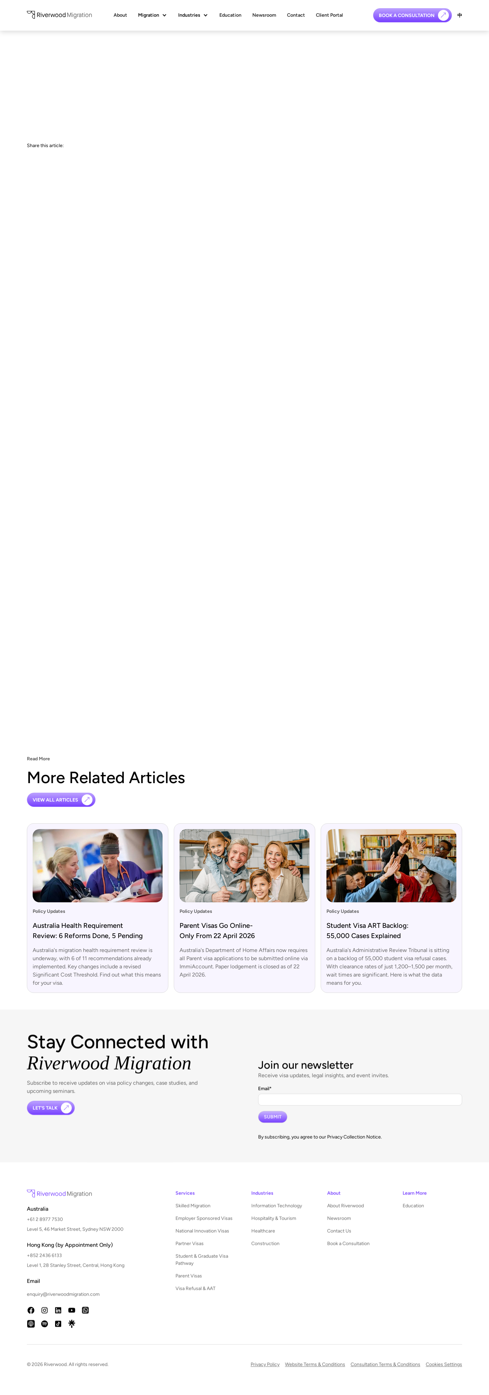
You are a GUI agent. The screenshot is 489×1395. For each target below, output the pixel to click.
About (120, 15)
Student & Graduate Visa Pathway (201, 1264)
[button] (153, 15)
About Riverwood (345, 1211)
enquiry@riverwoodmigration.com (63, 1299)
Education (230, 15)
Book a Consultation (348, 1249)
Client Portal (329, 15)
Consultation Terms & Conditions (385, 1370)
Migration (148, 15)
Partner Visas (189, 1249)
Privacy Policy (265, 1370)
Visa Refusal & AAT (195, 1294)
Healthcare (263, 1236)
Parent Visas (188, 1281)
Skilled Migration (192, 1211)
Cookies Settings (444, 1370)
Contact (296, 15)
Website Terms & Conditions (315, 1370)
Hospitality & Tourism (273, 1223)
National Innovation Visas (202, 1236)
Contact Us (339, 1236)
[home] (59, 16)
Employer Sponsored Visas (204, 1223)
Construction (265, 1249)
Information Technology (276, 1211)
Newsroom (264, 15)
